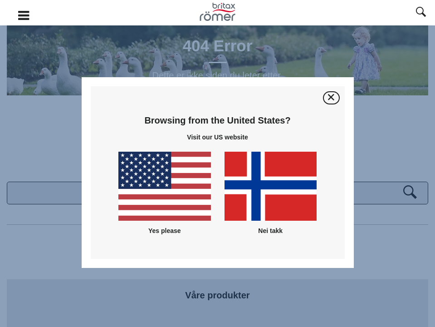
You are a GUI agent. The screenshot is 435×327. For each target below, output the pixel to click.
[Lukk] (331, 98)
